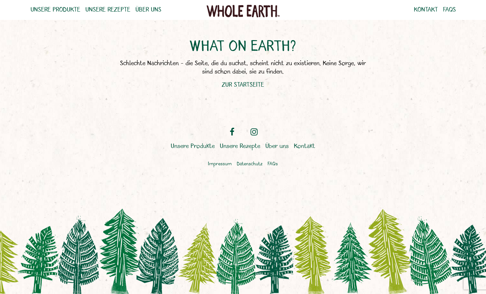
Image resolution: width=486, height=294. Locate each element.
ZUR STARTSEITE (243, 85)
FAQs (449, 10)
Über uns (148, 10)
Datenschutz (249, 164)
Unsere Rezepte (107, 10)
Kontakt (426, 10)
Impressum (220, 164)
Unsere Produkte (55, 10)
